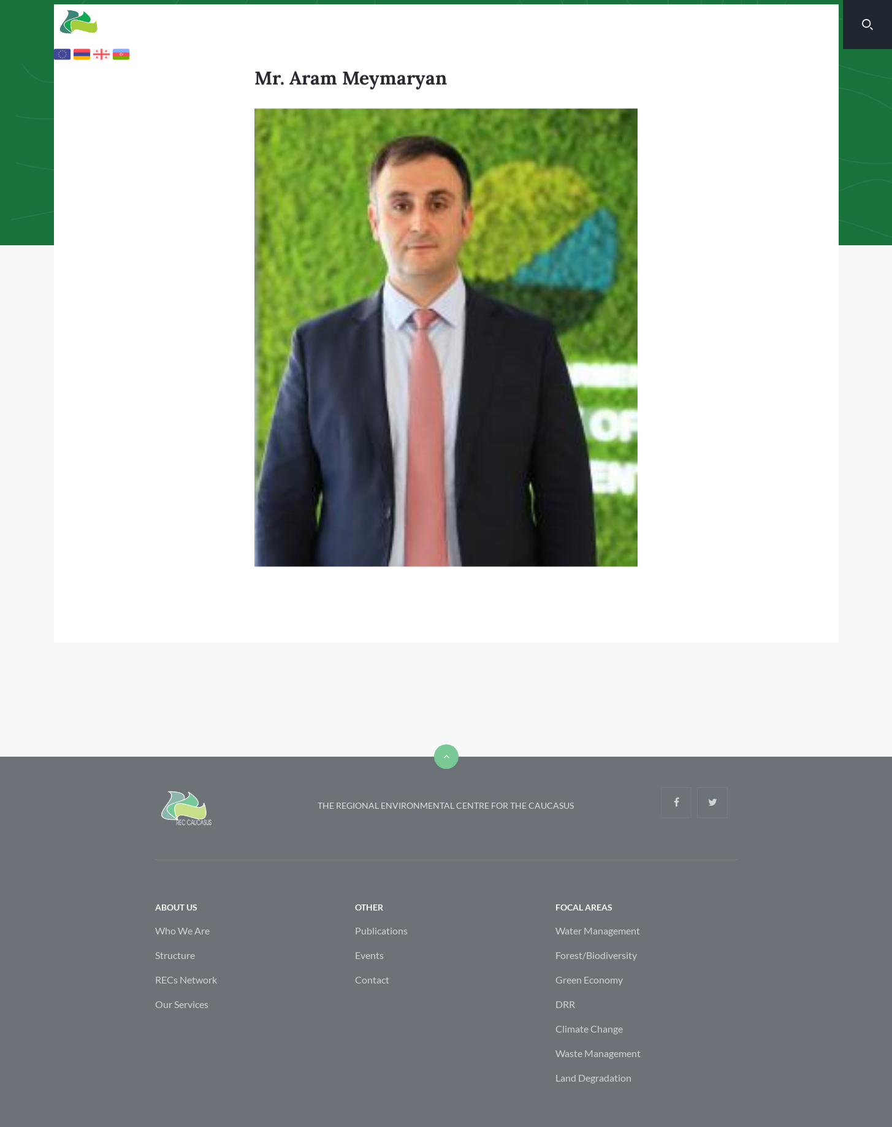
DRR (565, 1047)
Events (369, 998)
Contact (372, 1022)
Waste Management (598, 1096)
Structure (175, 998)
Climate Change (589, 1071)
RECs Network (186, 1022)
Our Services (181, 1047)
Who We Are (182, 973)
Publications (381, 973)
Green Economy (589, 1022)
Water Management (597, 973)
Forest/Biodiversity (596, 998)
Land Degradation (593, 1120)
